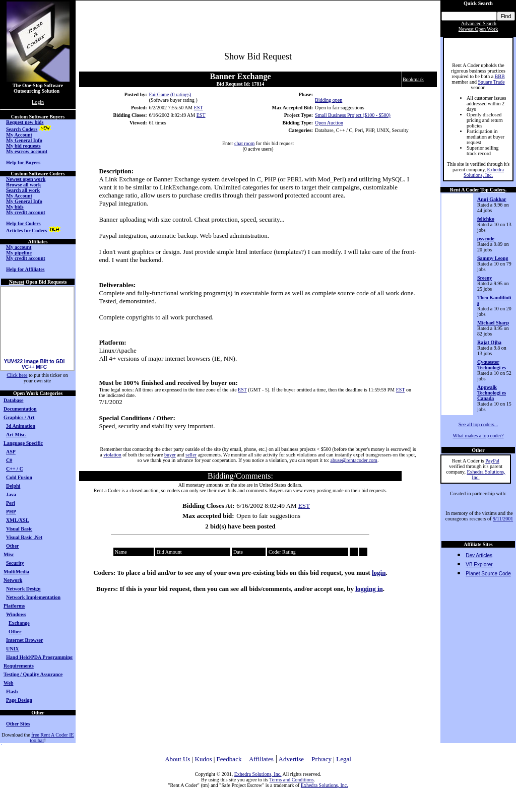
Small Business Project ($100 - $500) (353, 115)
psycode (485, 238)
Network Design (23, 588)
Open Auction (329, 122)
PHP (11, 511)
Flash (12, 691)
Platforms (14, 606)
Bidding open (328, 100)
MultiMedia (16, 571)
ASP (11, 451)
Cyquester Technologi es (491, 364)
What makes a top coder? (478, 435)
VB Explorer (479, 564)
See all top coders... (478, 424)
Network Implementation (33, 597)
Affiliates (261, 759)
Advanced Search (478, 23)
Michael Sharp (493, 322)
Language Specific (23, 443)
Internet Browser (24, 640)
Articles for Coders (26, 230)
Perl (10, 503)
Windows (16, 614)
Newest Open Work (478, 29)
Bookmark (413, 79)
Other (12, 546)
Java (11, 494)
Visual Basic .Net (24, 537)
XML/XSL (17, 520)
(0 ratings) (180, 94)
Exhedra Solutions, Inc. (484, 172)
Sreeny (484, 278)
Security (15, 563)
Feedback (229, 759)
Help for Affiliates (25, 269)
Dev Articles (479, 555)
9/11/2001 (503, 518)
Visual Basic (19, 529)
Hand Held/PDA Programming (39, 657)
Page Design (19, 700)
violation (112, 454)
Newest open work (25, 179)
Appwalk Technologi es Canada (491, 392)
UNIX (12, 648)
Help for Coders (23, 223)
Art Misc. (16, 434)
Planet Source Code (488, 573)
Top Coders (492, 189)
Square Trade (491, 82)
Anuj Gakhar (491, 199)
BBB (500, 76)
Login (38, 102)
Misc (9, 554)
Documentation (20, 409)
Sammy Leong (492, 258)
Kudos (203, 759)
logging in (369, 588)
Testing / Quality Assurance (33, 674)
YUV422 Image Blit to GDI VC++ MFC (34, 367)
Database (13, 400)
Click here (17, 375)
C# (9, 460)
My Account (19, 135)
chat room (244, 143)
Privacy (321, 759)
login (378, 572)
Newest (17, 282)
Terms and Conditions (291, 779)
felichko (485, 219)
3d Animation (20, 426)
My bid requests (23, 146)
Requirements (19, 666)
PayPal (492, 460)
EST (198, 107)
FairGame (159, 94)
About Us (177, 759)
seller (191, 454)
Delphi (13, 486)
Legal (343, 759)
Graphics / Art (19, 417)
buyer (170, 454)
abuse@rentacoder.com (354, 460)
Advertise (291, 759)
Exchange (19, 623)
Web (8, 683)
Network (13, 580)
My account (18, 247)
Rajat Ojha (489, 342)
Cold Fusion (19, 477)
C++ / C (14, 469)
